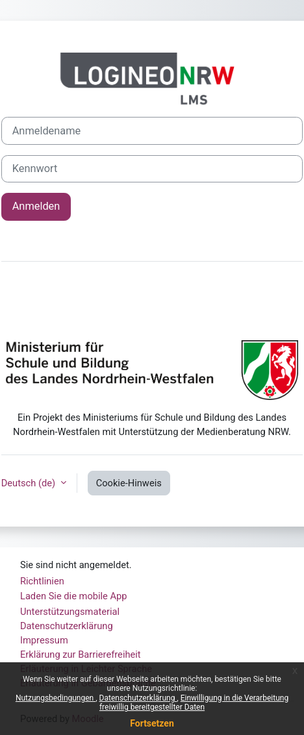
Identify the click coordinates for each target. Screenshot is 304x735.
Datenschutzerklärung (138, 698)
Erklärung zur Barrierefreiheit (80, 654)
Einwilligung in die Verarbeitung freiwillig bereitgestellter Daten (193, 702)
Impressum (44, 640)
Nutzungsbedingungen (55, 698)
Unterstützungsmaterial (70, 611)
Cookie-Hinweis (129, 483)
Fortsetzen (152, 723)
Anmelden (36, 206)
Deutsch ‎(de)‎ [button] (29, 483)
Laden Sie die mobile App (73, 596)
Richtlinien (42, 581)
